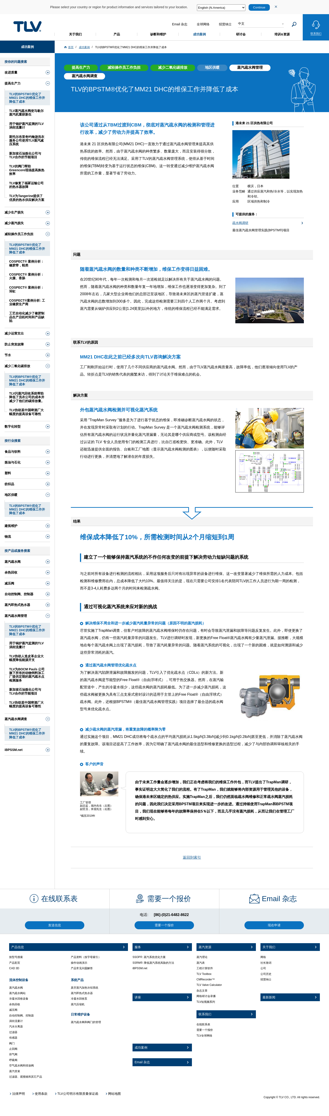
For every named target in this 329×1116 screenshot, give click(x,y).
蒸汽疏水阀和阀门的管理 (86, 1022)
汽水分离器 (16, 1026)
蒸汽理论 (201, 957)
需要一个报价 (204, 1030)
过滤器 (13, 1032)
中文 (241, 23)
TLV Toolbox (204, 974)
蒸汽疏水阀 (16, 987)
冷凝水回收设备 (18, 998)
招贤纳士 (265, 979)
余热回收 (14, 1004)
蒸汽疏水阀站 (17, 993)
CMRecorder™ (205, 979)
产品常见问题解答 (82, 968)
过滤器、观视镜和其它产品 (25, 1076)
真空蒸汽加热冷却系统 (84, 987)
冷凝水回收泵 (79, 998)
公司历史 (265, 974)
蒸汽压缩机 (78, 1004)
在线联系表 (203, 1024)
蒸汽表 (200, 962)
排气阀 (13, 1054)
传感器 (13, 1037)
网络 (263, 957)
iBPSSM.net (140, 968)
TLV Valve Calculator (209, 985)
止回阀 (13, 1048)
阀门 (12, 1043)
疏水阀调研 (240, 223)
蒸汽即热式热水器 (82, 993)
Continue (259, 7)
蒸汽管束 (14, 1071)
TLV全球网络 (204, 1035)
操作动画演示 (79, 962)
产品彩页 (14, 962)
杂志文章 (201, 990)
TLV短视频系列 (205, 1001)
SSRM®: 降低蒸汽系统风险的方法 (153, 962)
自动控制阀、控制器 (21, 1015)
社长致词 (265, 962)
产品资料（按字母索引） (86, 957)
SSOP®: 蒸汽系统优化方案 (149, 957)
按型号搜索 (16, 957)
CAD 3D (14, 968)
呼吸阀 (13, 1060)
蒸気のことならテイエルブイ (27, 27)
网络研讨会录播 (206, 996)
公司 (263, 968)
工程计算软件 (204, 968)
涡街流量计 (16, 1021)
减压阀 (13, 1009)
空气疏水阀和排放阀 (21, 1065)
